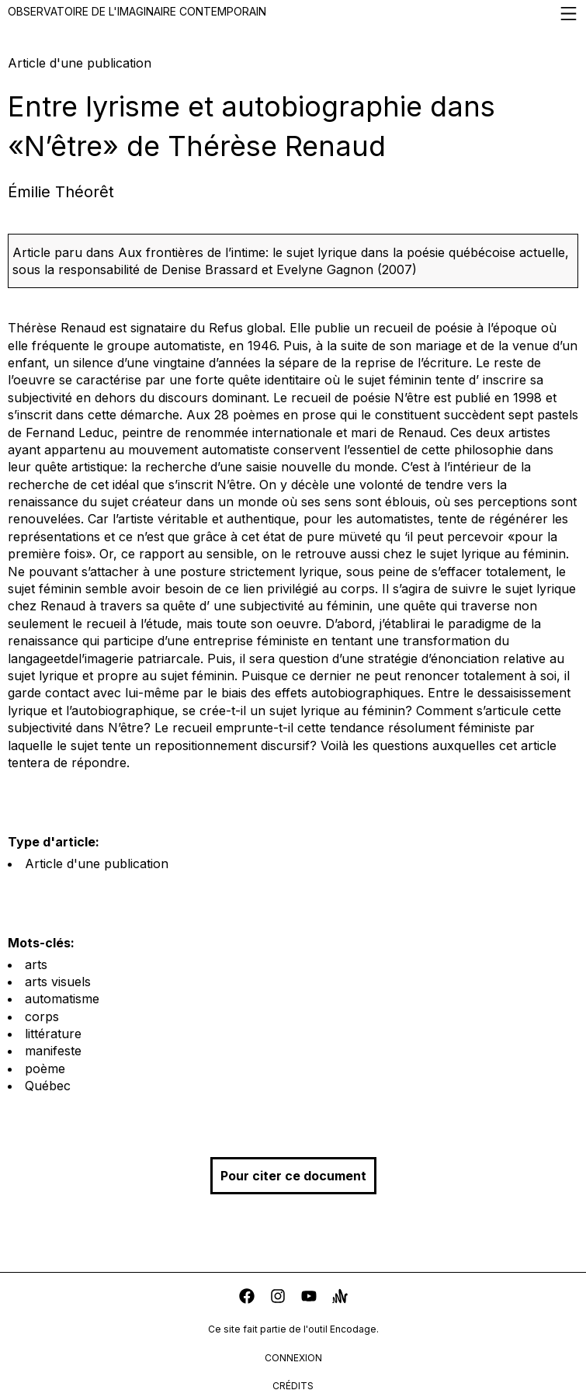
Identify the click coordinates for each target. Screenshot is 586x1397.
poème (45, 1068)
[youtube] (309, 1298)
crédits (293, 1386)
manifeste (53, 1050)
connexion (293, 1358)
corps (42, 1016)
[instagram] (278, 1298)
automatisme (62, 998)
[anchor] (340, 1298)
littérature (53, 1033)
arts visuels (58, 981)
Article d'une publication (96, 863)
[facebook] (247, 1298)
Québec (48, 1085)
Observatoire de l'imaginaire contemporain (293, 13)
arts (36, 964)
